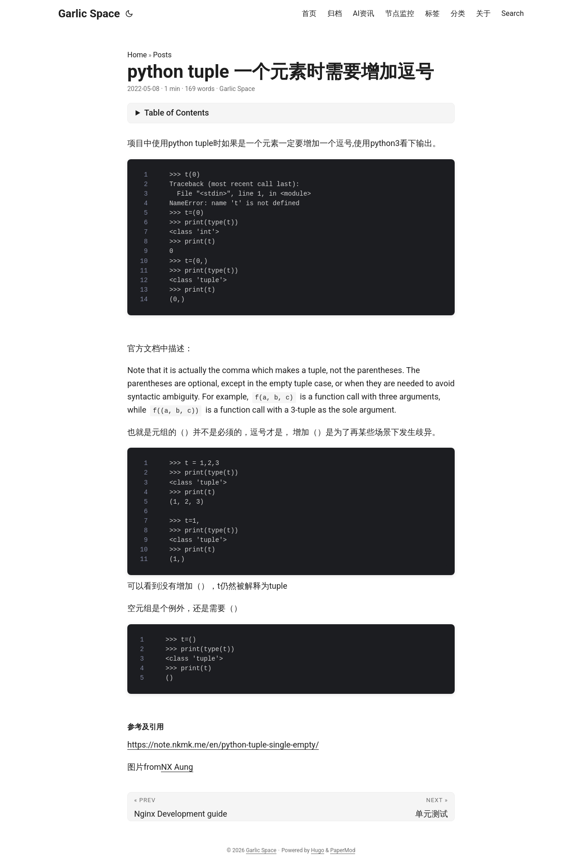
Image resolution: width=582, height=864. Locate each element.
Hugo (317, 850)
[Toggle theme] (129, 13)
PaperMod (342, 850)
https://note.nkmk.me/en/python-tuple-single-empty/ (223, 744)
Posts (162, 55)
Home (137, 55)
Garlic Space (89, 13)
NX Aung (177, 767)
